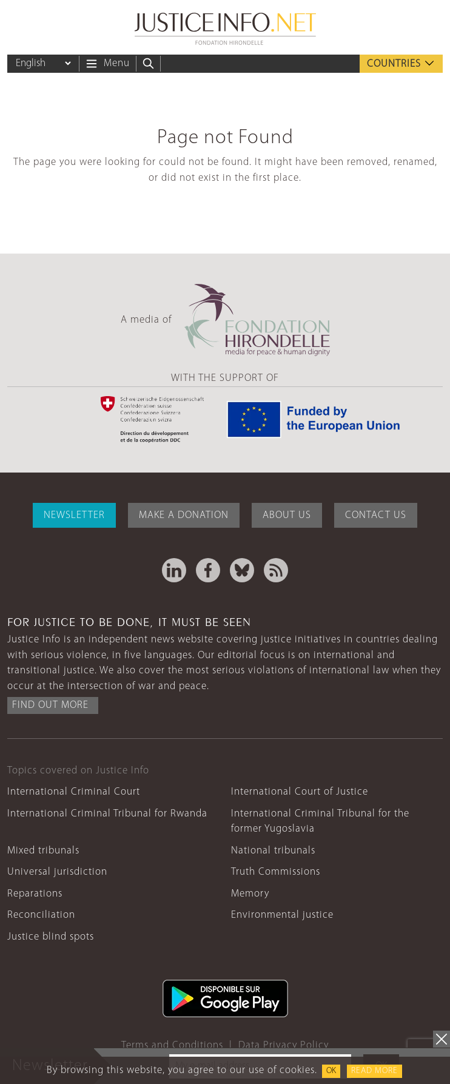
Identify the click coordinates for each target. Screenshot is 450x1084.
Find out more (50, 705)
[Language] (43, 63)
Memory (250, 894)
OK (331, 1071)
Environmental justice (282, 915)
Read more (374, 1071)
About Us (287, 515)
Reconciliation (41, 915)
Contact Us (375, 515)
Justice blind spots (50, 937)
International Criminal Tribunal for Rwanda (107, 814)
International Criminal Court (73, 792)
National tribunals (273, 851)
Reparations (34, 894)
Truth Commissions (275, 872)
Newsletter (74, 515)
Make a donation (184, 515)
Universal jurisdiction (57, 872)
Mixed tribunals (43, 851)
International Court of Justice (299, 792)
